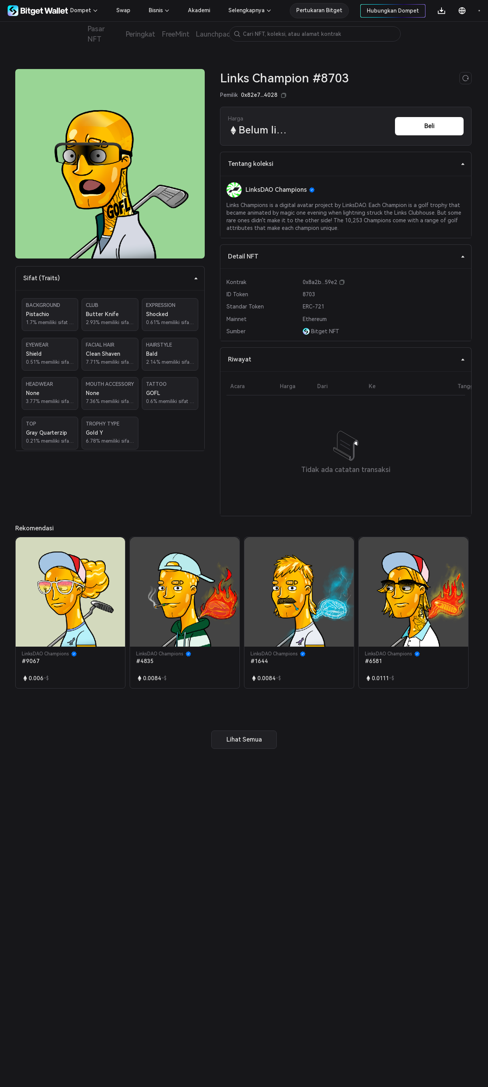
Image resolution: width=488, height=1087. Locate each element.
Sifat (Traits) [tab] (110, 278)
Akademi (199, 10)
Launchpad (213, 34)
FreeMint (175, 34)
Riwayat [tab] (346, 359)
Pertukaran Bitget (319, 10)
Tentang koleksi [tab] (346, 163)
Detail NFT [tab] (346, 256)
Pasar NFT (96, 34)
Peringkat (140, 34)
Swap (123, 10)
